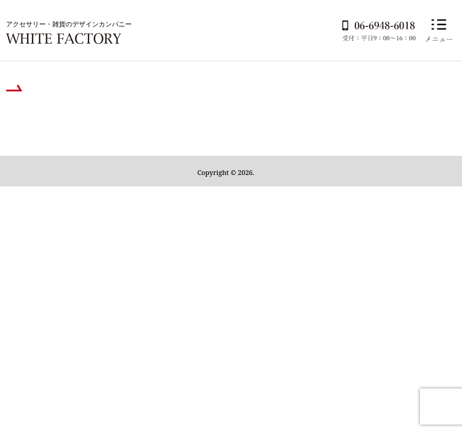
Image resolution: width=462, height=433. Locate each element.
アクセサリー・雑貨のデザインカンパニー (69, 23)
